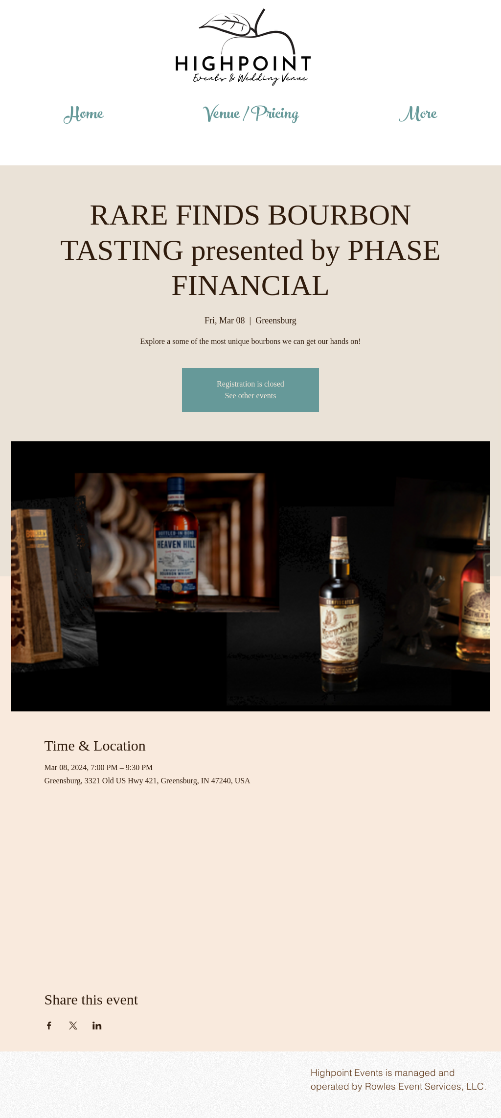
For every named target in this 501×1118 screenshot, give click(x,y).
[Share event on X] (73, 1025)
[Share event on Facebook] (49, 1025)
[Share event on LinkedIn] (97, 1025)
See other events (250, 395)
